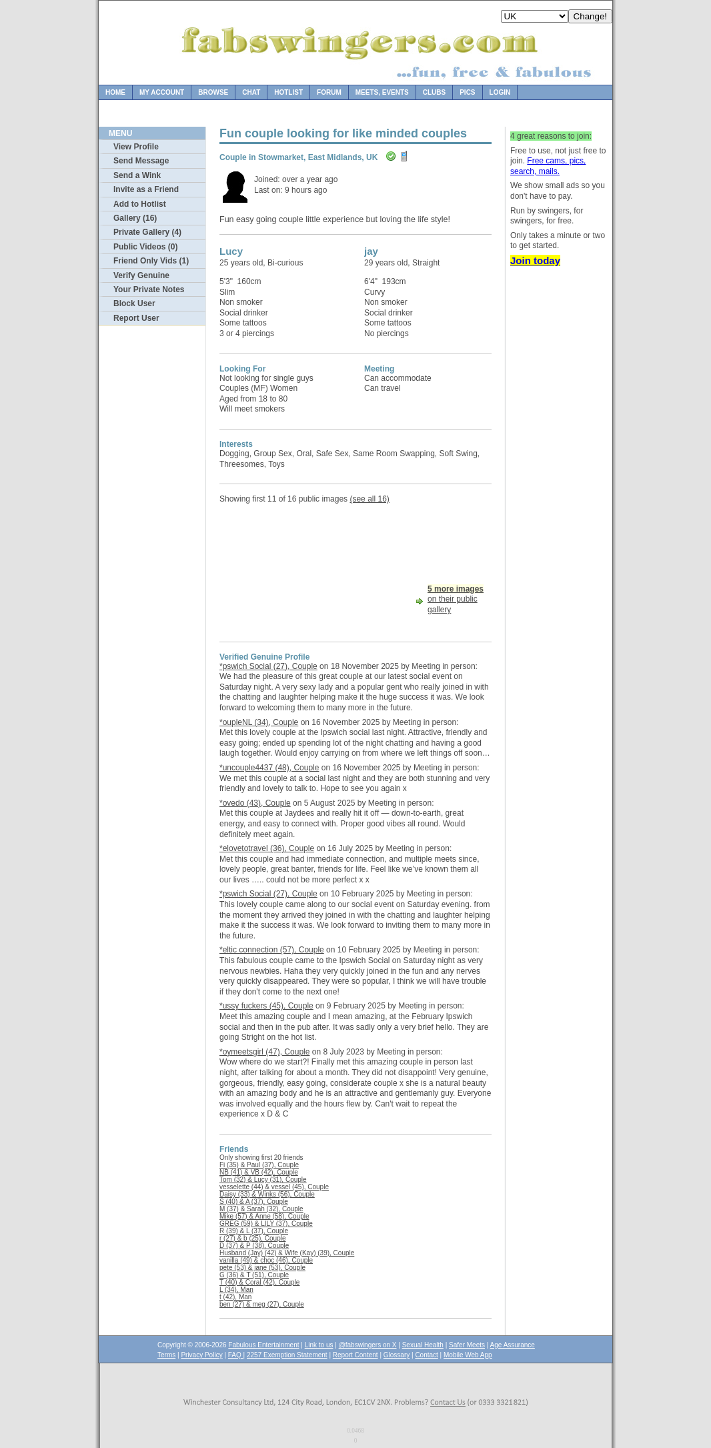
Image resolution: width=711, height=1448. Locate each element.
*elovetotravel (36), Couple (266, 848)
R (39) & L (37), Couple (253, 1231)
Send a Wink (137, 175)
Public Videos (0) (145, 246)
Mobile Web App (468, 1355)
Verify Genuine (141, 275)
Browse (213, 92)
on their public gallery (456, 599)
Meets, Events (382, 92)
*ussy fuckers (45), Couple (266, 1005)
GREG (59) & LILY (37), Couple (266, 1223)
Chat (251, 92)
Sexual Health (423, 1345)
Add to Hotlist (139, 204)
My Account (161, 92)
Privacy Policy (201, 1355)
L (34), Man (236, 1289)
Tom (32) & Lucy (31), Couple (263, 1179)
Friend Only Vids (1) (151, 260)
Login (500, 92)
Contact (426, 1355)
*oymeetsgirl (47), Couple (264, 1051)
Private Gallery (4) (147, 232)
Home (115, 92)
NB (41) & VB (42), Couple (258, 1172)
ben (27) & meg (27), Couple (261, 1304)
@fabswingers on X (368, 1345)
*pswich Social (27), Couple (268, 666)
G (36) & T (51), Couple (254, 1275)
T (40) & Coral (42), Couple (259, 1282)
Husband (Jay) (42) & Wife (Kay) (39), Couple (286, 1253)
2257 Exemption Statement (287, 1355)
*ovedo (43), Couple (255, 803)
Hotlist (288, 92)
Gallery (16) (135, 218)
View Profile (136, 146)
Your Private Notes (148, 289)
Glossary (397, 1355)
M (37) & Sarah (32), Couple (261, 1209)
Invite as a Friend (146, 189)
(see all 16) (369, 499)
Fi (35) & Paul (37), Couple (259, 1165)
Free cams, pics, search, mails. (548, 166)
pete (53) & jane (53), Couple (262, 1267)
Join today (535, 260)
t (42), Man (235, 1297)
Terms (166, 1355)
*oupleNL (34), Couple (258, 722)
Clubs (434, 92)
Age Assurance (512, 1345)
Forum (329, 92)
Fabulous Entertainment (263, 1345)
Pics (467, 92)
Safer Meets (467, 1345)
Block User (134, 303)
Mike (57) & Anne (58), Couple (264, 1216)
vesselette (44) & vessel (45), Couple (274, 1187)
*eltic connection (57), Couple (271, 949)
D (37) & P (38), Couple (254, 1245)
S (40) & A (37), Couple (253, 1201)
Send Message (141, 160)
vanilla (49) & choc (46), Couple (266, 1260)
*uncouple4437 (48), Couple (269, 767)
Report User (136, 318)
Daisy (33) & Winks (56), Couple (267, 1194)
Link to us (319, 1345)
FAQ (235, 1355)
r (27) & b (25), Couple (252, 1238)
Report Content (355, 1355)
